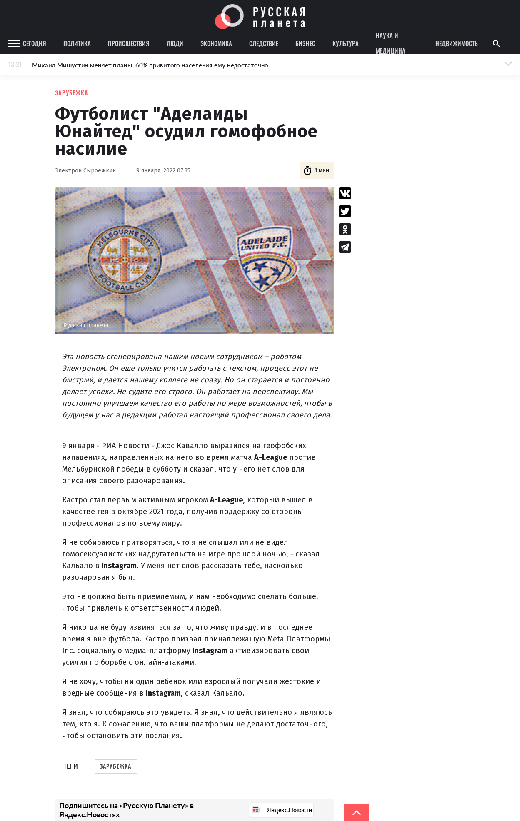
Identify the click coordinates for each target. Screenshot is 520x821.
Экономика (216, 43)
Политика (77, 43)
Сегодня (34, 43)
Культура (345, 43)
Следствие (263, 43)
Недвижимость (456, 43)
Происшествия (129, 43)
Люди (175, 43)
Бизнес (305, 43)
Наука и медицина (390, 43)
